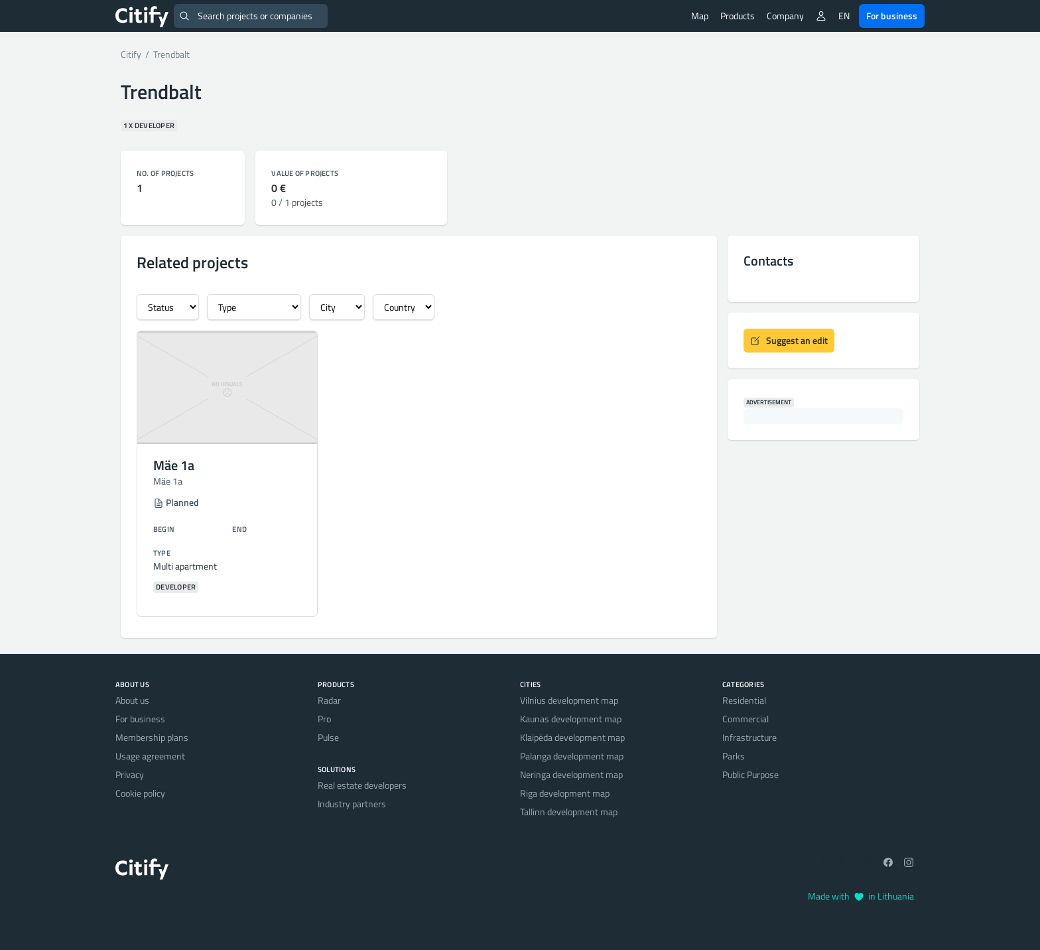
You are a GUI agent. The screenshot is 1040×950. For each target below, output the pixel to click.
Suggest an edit (789, 340)
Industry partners (352, 804)
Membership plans (151, 737)
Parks (733, 756)
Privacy (129, 774)
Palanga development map (571, 756)
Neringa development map (571, 774)
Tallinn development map (569, 812)
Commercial (745, 719)
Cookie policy (140, 793)
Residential (744, 700)
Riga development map (565, 793)
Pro (324, 719)
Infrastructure (749, 737)
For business (891, 16)
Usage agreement (150, 756)
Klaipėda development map (572, 737)
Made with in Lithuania (861, 896)
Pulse (328, 737)
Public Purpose (750, 774)
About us (132, 700)
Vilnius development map (569, 700)
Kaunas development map (570, 719)
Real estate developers (362, 785)
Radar (329, 700)
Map (699, 16)
